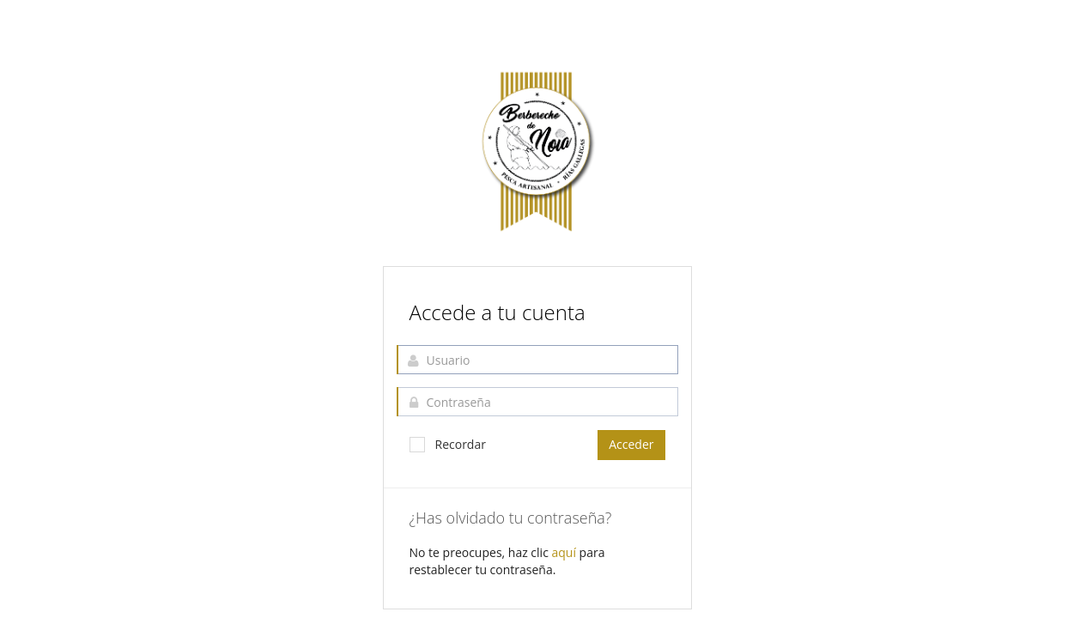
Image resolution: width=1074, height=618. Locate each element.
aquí (564, 552)
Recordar (448, 444)
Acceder (631, 444)
